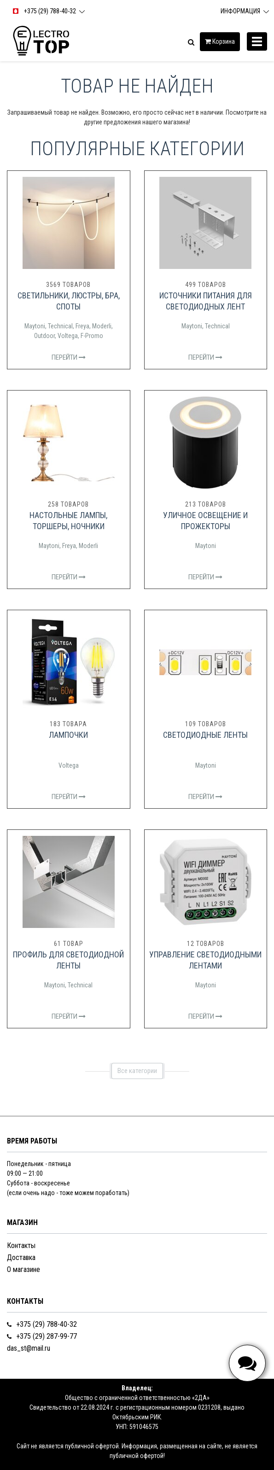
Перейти (69, 357)
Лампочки (68, 735)
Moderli (101, 326)
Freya (82, 326)
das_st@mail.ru (28, 1348)
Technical (60, 326)
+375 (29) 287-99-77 (42, 1336)
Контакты (21, 1245)
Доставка (21, 1257)
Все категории (137, 1071)
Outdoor (44, 335)
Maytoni (34, 326)
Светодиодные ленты (205, 735)
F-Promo (92, 335)
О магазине (23, 1269)
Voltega (68, 335)
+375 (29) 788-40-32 (42, 1324)
